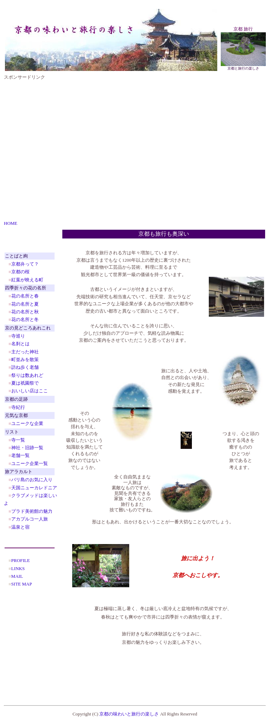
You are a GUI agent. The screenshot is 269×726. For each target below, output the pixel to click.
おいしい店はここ (29, 390)
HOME (10, 223)
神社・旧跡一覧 (27, 447)
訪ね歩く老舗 (25, 367)
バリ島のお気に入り (31, 479)
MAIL (17, 576)
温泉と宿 (20, 527)
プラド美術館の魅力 (31, 511)
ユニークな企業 (27, 423)
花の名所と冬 (25, 319)
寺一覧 (18, 440)
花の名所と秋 (25, 311)
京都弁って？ (25, 264)
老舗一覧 (20, 455)
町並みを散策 (25, 359)
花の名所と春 (25, 296)
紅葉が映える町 (27, 279)
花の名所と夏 (25, 304)
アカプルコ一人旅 (29, 519)
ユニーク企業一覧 (29, 463)
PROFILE (20, 560)
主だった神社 (25, 351)
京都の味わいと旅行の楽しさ (129, 714)
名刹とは (20, 343)
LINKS (18, 568)
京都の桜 (20, 271)
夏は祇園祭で (25, 383)
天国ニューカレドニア (34, 487)
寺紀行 (18, 407)
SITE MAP (21, 584)
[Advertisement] (68, 148)
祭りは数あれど (27, 375)
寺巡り (18, 336)
